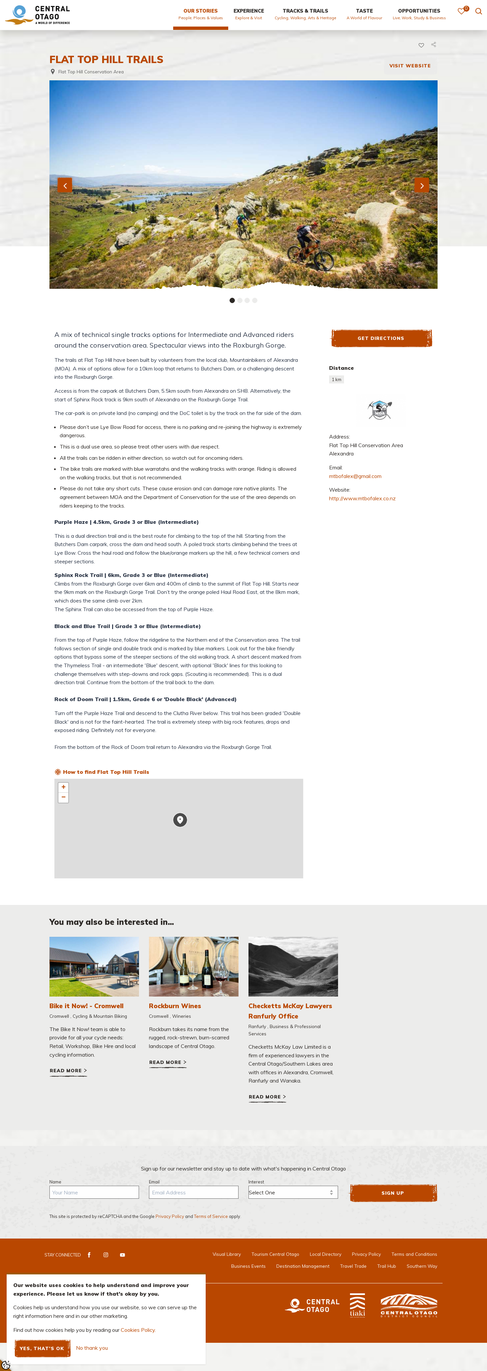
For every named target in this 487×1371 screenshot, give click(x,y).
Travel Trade (353, 1266)
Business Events (248, 1266)
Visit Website (410, 65)
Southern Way (422, 1266)
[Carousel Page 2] (240, 300)
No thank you (92, 1348)
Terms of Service (211, 1216)
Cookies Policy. (138, 1330)
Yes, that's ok (42, 1348)
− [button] (63, 798)
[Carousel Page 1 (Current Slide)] (232, 300)
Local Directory (325, 1254)
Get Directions (381, 338)
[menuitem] (200, 17)
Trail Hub (386, 1266)
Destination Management (302, 1266)
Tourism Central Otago (275, 1254)
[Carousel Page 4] (254, 300)
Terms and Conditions (414, 1254)
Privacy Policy (170, 1216)
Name (55, 1181)
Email (154, 1181)
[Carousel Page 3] (247, 300)
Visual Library (227, 1254)
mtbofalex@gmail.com (355, 476)
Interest (256, 1181)
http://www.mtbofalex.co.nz (362, 498)
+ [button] (63, 788)
